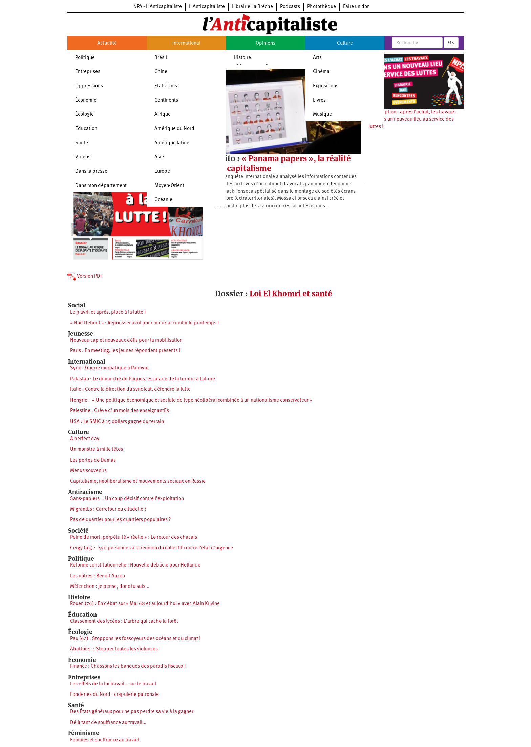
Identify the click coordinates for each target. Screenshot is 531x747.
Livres (319, 100)
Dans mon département (101, 185)
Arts (317, 57)
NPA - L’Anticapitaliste (157, 6)
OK (451, 42)
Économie (86, 100)
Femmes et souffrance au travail (104, 740)
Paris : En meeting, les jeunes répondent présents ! (125, 351)
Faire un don (356, 6)
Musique (322, 114)
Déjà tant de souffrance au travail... (108, 722)
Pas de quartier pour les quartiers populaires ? (120, 519)
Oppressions (89, 86)
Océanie (163, 199)
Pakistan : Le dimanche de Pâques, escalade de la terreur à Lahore (142, 379)
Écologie (84, 114)
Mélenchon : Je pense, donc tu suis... (109, 586)
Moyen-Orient (169, 185)
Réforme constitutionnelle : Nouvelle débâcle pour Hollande (135, 565)
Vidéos (82, 157)
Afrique (162, 114)
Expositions (325, 86)
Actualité (107, 43)
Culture (345, 43)
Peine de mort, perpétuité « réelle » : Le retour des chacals (133, 537)
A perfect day (84, 439)
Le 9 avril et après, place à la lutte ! (108, 312)
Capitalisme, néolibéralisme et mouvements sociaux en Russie (138, 481)
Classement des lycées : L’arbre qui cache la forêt (124, 621)
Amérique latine (171, 143)
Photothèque (321, 6)
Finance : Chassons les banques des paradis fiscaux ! (128, 666)
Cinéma (321, 71)
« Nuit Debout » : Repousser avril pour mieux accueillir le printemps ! (144, 323)
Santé (81, 143)
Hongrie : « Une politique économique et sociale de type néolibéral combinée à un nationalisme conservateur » (191, 400)
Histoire (242, 57)
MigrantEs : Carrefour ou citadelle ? (108, 509)
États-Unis (165, 86)
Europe (162, 171)
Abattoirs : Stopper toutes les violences (114, 649)
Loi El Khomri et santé (291, 293)
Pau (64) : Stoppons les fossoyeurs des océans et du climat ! (135, 638)
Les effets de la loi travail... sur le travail (113, 684)
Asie (159, 157)
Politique (85, 57)
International (186, 43)
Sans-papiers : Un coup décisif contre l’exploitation (127, 498)
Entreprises (87, 71)
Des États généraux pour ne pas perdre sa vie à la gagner (131, 711)
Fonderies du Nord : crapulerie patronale (114, 694)
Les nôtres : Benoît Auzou (97, 576)
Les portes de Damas (93, 460)
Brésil (160, 57)
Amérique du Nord (174, 128)
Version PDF (85, 276)
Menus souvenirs (88, 470)
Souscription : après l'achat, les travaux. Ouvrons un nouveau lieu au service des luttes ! (412, 119)
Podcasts (290, 6)
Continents (166, 100)
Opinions (265, 43)
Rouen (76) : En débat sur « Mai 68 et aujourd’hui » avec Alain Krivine (145, 603)
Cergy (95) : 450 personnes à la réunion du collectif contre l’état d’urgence (151, 548)
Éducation (86, 128)
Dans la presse (91, 171)
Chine (160, 71)
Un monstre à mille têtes (96, 449)
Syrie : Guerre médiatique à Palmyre (109, 368)
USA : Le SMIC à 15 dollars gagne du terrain (117, 421)
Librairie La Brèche (252, 6)
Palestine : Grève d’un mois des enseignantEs (119, 410)
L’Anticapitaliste (207, 6)
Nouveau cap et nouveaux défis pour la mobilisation (126, 340)
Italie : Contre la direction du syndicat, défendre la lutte (130, 389)
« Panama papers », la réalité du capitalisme (283, 163)
